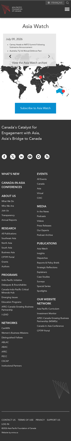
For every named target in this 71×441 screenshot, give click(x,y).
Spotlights (42, 291)
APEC (4, 351)
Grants (5, 261)
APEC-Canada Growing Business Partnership (17, 308)
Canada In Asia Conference (50, 326)
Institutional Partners (12, 365)
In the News (43, 211)
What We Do (8, 201)
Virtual (40, 193)
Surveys (41, 281)
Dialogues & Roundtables (14, 285)
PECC (4, 356)
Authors (5, 266)
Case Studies (43, 277)
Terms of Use (25, 420)
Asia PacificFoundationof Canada (17, 9)
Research (9, 228)
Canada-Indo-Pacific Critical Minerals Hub (15, 291)
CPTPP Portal (8, 257)
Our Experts (43, 230)
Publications (47, 243)
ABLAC (5, 342)
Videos (40, 221)
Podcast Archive (45, 235)
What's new (10, 174)
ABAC (5, 347)
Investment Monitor (46, 313)
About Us (9, 196)
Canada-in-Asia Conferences (13, 185)
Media (41, 206)
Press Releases (44, 225)
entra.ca (14, 432)
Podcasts (41, 216)
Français (56, 2)
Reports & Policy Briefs (48, 262)
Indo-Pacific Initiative (12, 280)
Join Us (5, 210)
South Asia (7, 247)
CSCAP (5, 361)
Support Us (53, 420)
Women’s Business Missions (15, 333)
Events (42, 174)
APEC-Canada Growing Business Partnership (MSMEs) (53, 320)
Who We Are (8, 206)
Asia (39, 188)
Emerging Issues (10, 297)
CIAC (39, 198)
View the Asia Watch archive (29, 62)
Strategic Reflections (47, 267)
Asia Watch (42, 248)
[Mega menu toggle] (67, 9)
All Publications (9, 233)
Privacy (40, 420)
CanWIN (6, 328)
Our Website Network (46, 301)
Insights (41, 253)
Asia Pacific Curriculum (48, 308)
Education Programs (11, 302)
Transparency (8, 215)
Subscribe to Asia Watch (35, 108)
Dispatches (42, 258)
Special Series (43, 286)
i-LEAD (5, 314)
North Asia (7, 243)
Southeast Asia (9, 238)
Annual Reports (9, 220)
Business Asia (8, 252)
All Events (42, 179)
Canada (40, 184)
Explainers (42, 272)
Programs (9, 275)
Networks (9, 323)
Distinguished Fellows (12, 337)
